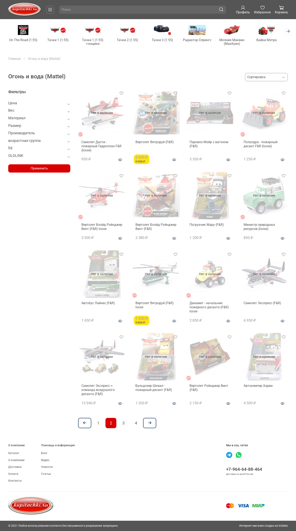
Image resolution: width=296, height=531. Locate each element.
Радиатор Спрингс (201, 40)
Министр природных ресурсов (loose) (259, 227)
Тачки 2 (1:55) (130, 40)
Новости (47, 467)
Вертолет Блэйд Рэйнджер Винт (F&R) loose (101, 227)
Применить (39, 169)
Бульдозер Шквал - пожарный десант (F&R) (153, 388)
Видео (45, 460)
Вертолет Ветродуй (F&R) (154, 142)
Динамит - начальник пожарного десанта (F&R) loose (209, 307)
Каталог (13, 453)
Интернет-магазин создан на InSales (263, 526)
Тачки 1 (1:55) (59, 40)
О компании (16, 460)
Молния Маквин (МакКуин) (237, 42)
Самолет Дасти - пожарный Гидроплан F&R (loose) (101, 146)
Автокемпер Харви (258, 386)
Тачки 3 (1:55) (166, 40)
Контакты (15, 480)
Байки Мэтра (272, 40)
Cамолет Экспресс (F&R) (262, 303)
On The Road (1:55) (23, 40)
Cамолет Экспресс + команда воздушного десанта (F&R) (98, 390)
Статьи (46, 474)
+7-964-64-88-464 (244, 469)
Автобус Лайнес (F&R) (98, 303)
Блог (44, 453)
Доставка (15, 467)
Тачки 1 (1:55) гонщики (94, 42)
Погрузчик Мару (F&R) (207, 225)
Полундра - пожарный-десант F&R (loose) (261, 144)
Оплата (13, 474)
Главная (14, 59)
